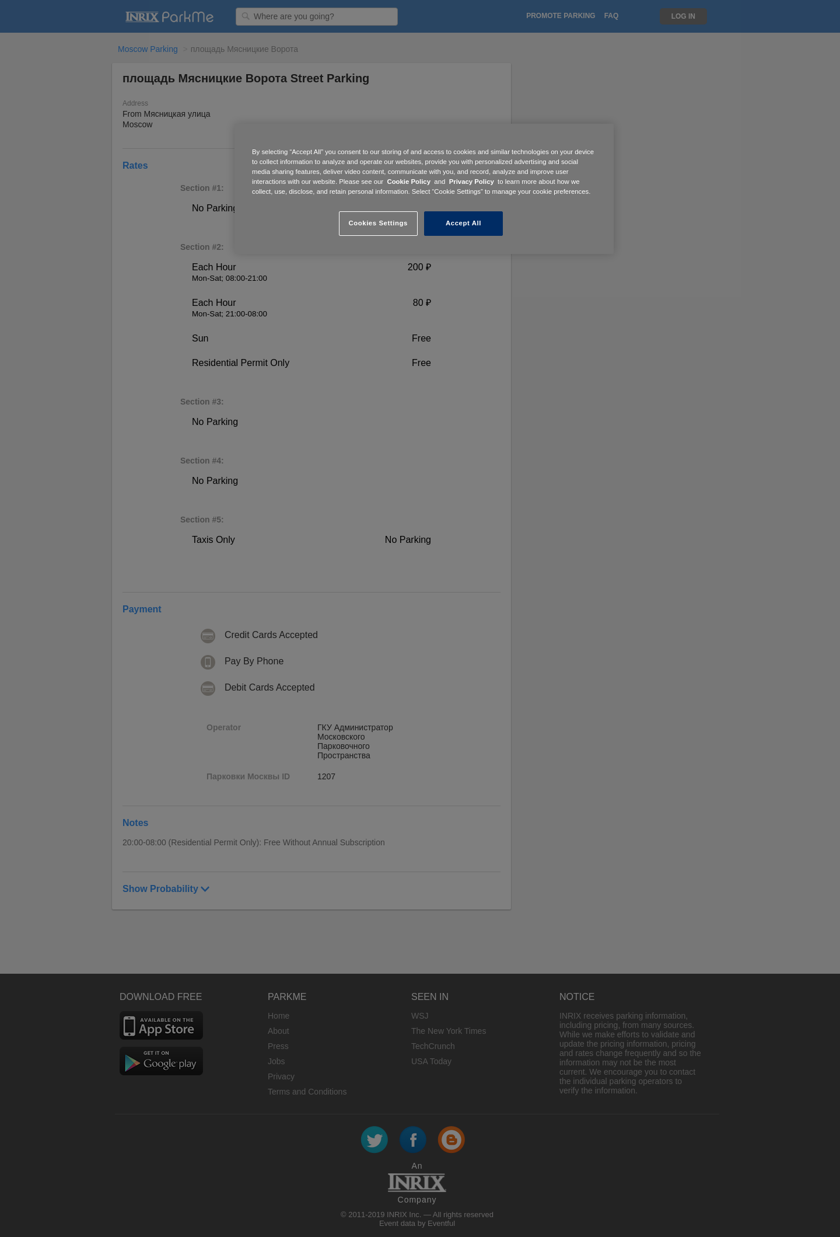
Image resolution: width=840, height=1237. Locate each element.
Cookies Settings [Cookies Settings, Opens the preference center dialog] (377, 223)
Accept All (463, 223)
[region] (424, 189)
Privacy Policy (471, 181)
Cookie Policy (408, 181)
